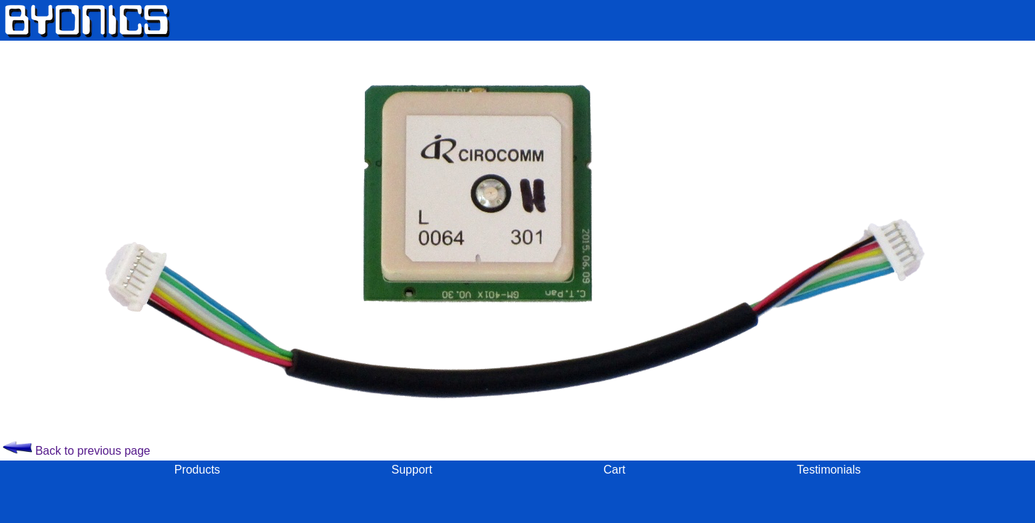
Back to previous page (76, 451)
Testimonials (829, 469)
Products (197, 469)
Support (412, 469)
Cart (614, 469)
